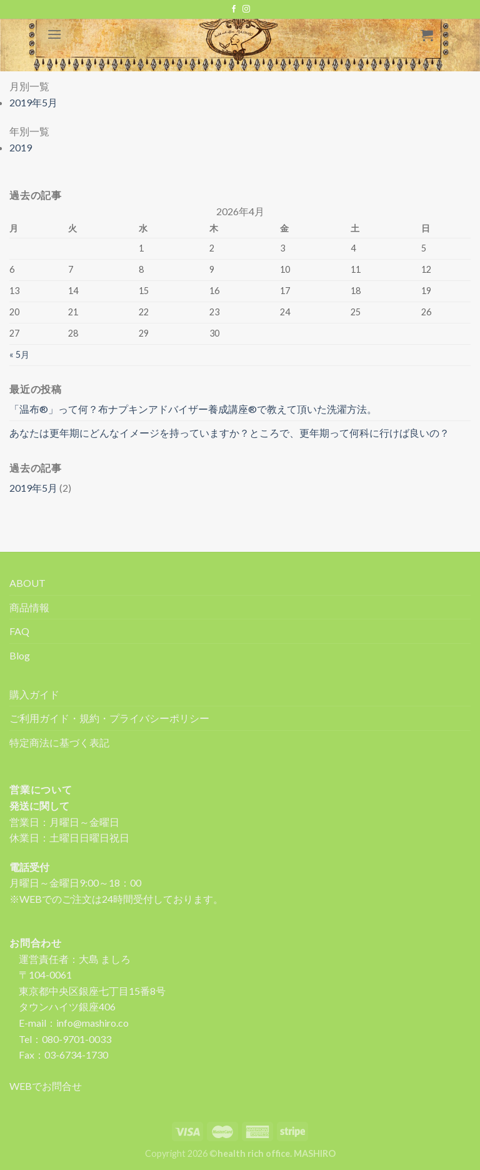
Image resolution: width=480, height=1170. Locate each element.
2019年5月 (33, 488)
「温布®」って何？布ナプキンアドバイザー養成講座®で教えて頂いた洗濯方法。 (193, 409)
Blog (19, 655)
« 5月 (19, 354)
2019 (20, 147)
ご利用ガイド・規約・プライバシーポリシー (109, 718)
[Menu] (54, 34)
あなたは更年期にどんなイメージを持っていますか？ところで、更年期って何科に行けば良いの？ (229, 433)
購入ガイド (34, 694)
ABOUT (27, 583)
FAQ (19, 631)
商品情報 (29, 607)
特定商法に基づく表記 (59, 742)
